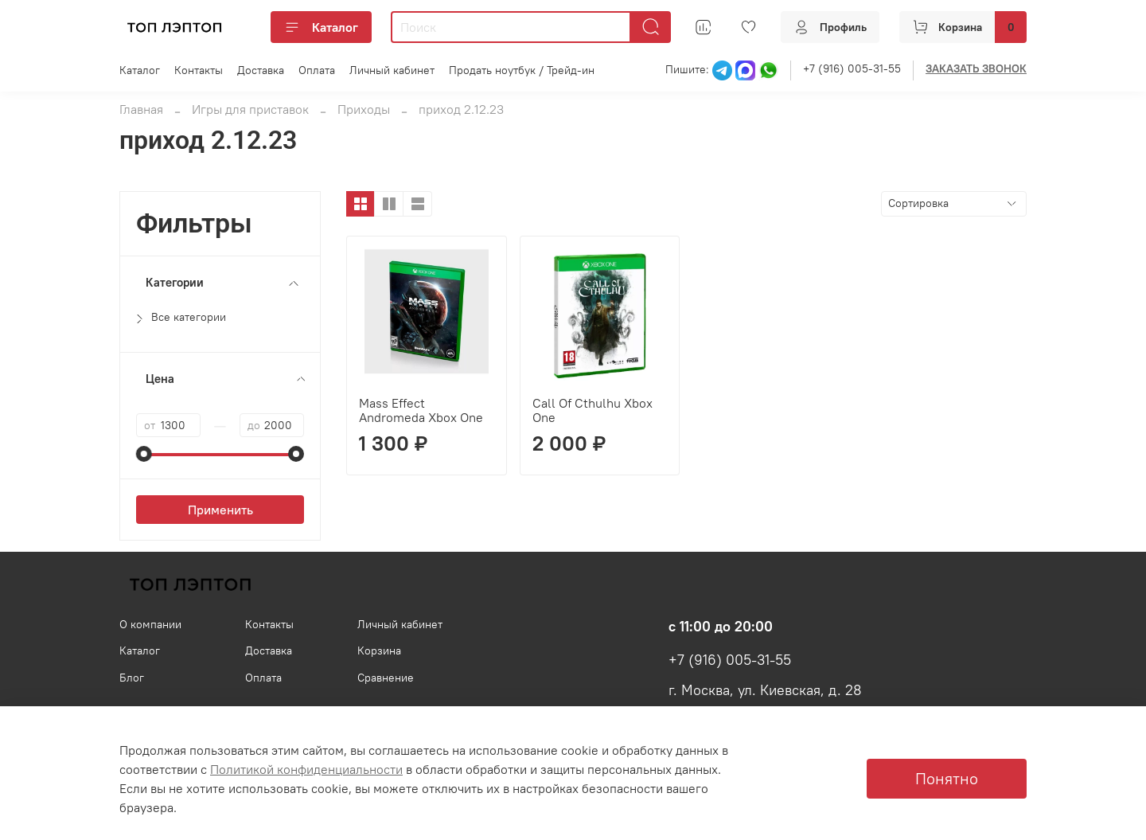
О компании (150, 624)
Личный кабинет (392, 70)
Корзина (379, 650)
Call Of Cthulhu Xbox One (592, 410)
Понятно (946, 778)
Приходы (363, 109)
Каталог (321, 27)
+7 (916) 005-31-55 (852, 68)
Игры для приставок (250, 109)
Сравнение (385, 677)
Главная (141, 109)
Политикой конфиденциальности (306, 769)
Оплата (316, 70)
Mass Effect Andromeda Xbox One (421, 410)
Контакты (198, 70)
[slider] (144, 454)
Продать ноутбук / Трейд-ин (521, 70)
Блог (131, 677)
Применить (220, 510)
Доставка (260, 70)
